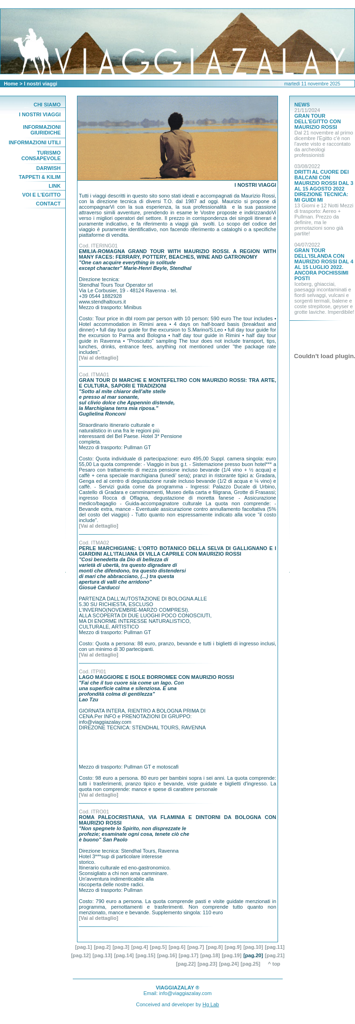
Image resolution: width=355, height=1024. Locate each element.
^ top (276, 964)
